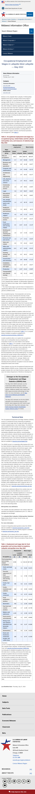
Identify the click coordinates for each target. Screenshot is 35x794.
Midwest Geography (8, 40)
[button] (31, 769)
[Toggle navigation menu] (30, 14)
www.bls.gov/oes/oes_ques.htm (20, 527)
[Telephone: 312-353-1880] (24, 756)
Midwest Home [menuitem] (7, 36)
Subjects (5, 702)
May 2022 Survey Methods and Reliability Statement (16, 394)
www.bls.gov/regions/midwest (9, 88)
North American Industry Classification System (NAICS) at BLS (15, 407)
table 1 (23, 331)
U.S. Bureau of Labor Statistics (16, 14)
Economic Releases (9, 721)
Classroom (6, 727)
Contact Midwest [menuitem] (8, 53)
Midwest (4, 21)
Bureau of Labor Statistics (9, 19)
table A (16, 132)
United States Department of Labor (12, 8)
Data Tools (6, 708)
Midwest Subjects (8, 45)
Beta (4, 733)
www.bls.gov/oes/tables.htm (19, 441)
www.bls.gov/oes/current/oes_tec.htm (22, 486)
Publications (6, 714)
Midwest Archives (8, 49)
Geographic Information (24, 19)
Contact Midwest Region (20, 763)
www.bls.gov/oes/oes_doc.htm (11, 531)
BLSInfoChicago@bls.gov (9, 87)
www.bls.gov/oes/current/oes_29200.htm (12, 335)
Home (4, 696)
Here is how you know (12, 4)
